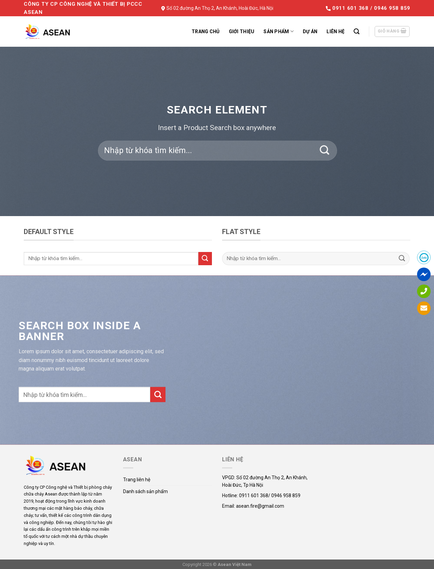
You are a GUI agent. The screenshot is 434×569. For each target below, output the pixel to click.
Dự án (310, 31)
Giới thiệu (242, 31)
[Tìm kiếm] (356, 31)
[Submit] (325, 151)
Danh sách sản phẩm (145, 491)
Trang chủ (206, 31)
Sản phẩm (278, 31)
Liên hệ (335, 31)
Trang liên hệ (136, 479)
